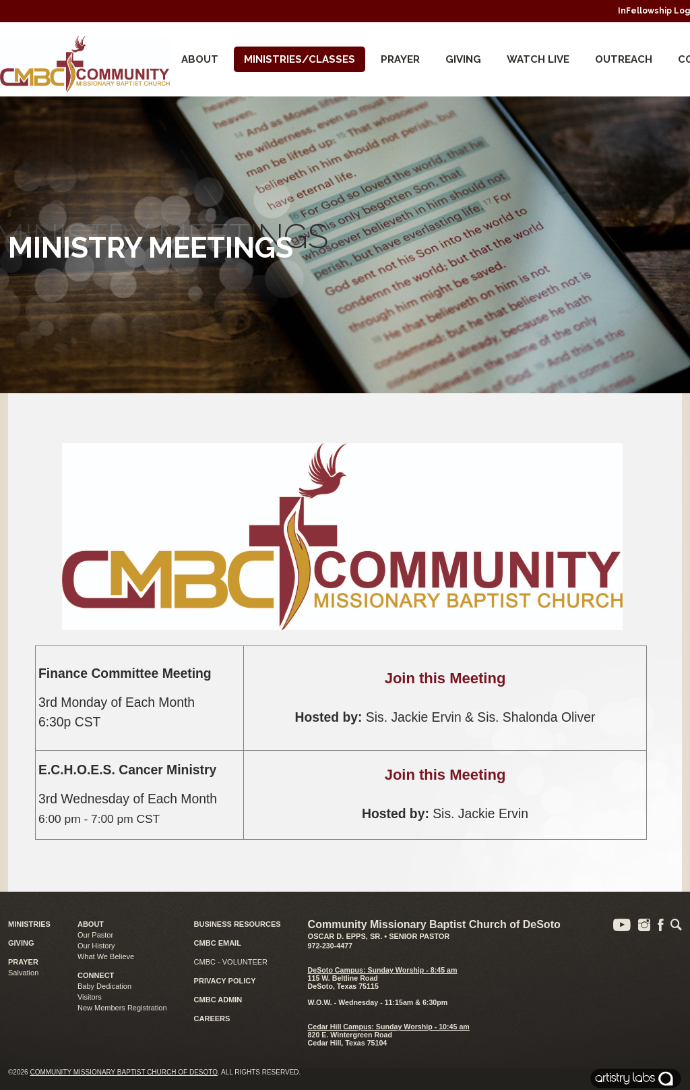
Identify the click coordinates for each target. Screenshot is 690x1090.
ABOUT (90, 924)
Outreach (623, 59)
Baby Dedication (104, 986)
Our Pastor (95, 935)
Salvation (23, 973)
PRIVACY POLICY (225, 981)
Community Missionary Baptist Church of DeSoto (124, 1072)
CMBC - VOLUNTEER (231, 962)
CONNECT (95, 975)
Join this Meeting (445, 678)
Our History (96, 946)
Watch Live (538, 59)
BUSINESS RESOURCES (237, 924)
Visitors (89, 997)
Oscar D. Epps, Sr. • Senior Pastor (379, 936)
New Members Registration (122, 1008)
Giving (463, 59)
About (199, 59)
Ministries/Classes (299, 59)
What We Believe (105, 956)
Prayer (400, 59)
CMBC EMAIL (217, 943)
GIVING (21, 943)
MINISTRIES (29, 924)
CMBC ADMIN (218, 1000)
